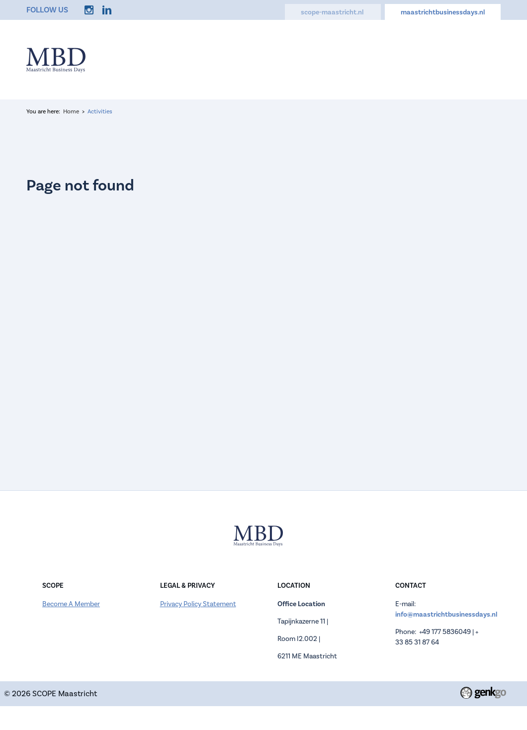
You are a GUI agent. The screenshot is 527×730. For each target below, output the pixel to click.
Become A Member (71, 604)
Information (211, 60)
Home (163, 60)
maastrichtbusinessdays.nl (443, 12)
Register (263, 60)
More (483, 60)
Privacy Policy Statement (198, 604)
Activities (366, 60)
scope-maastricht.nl (333, 12)
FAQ (406, 60)
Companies (314, 60)
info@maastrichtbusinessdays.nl (446, 614)
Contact (443, 60)
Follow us (47, 10)
